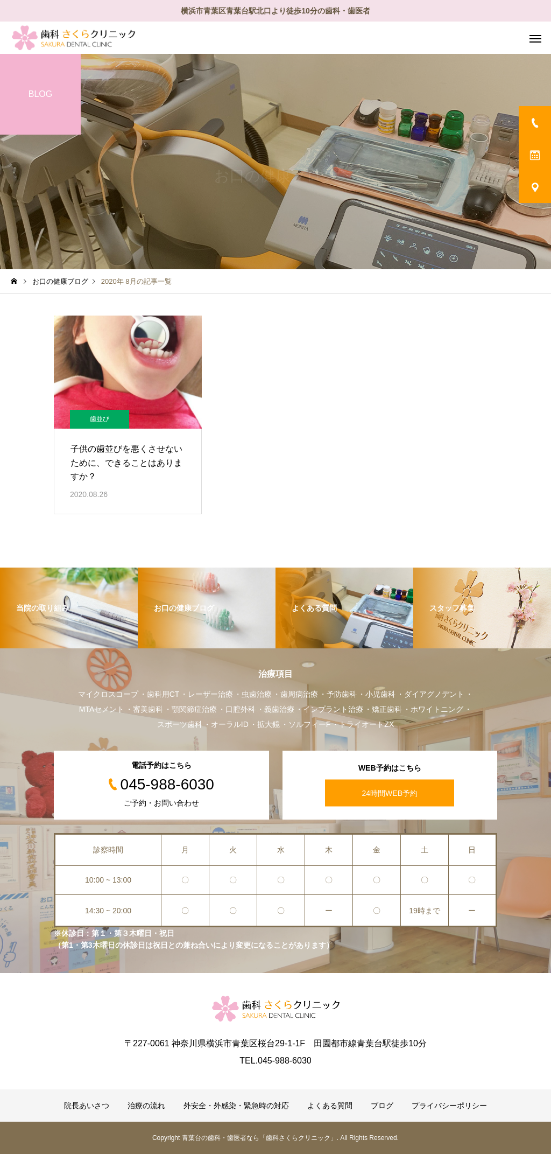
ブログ (382, 1105)
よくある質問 (329, 1105)
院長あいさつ (86, 1105)
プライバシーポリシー (449, 1105)
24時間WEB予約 (390, 793)
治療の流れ (146, 1105)
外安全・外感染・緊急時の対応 (236, 1105)
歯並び (99, 419)
